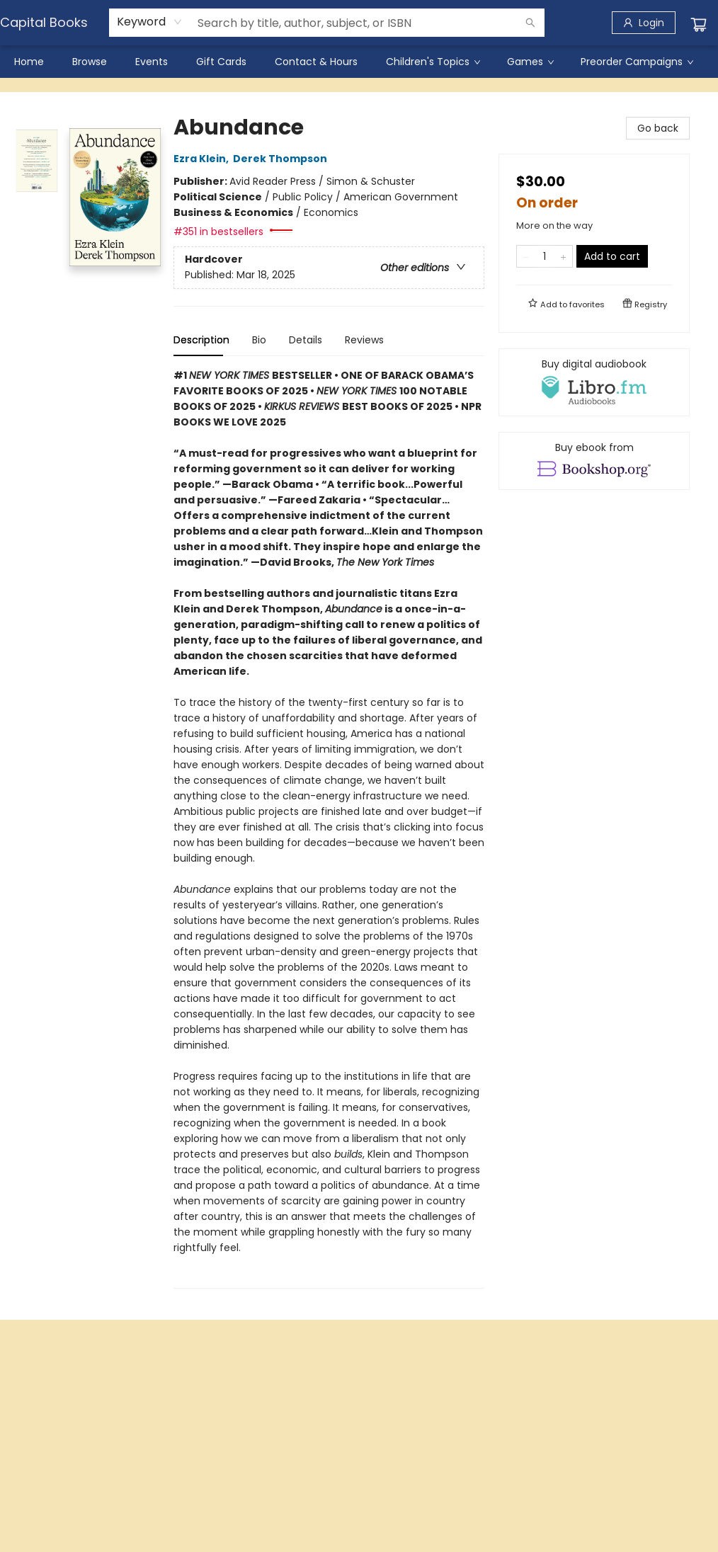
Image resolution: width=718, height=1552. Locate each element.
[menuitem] (29, 61)
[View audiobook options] (594, 382)
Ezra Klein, (203, 159)
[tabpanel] (328, 828)
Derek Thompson (282, 159)
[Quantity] (544, 256)
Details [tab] (305, 340)
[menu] (359, 61)
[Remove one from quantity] (526, 256)
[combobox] (149, 21)
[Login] (644, 22)
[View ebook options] (594, 461)
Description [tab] (201, 340)
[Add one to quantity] (563, 256)
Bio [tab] (259, 340)
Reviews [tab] (364, 340)
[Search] (530, 22)
